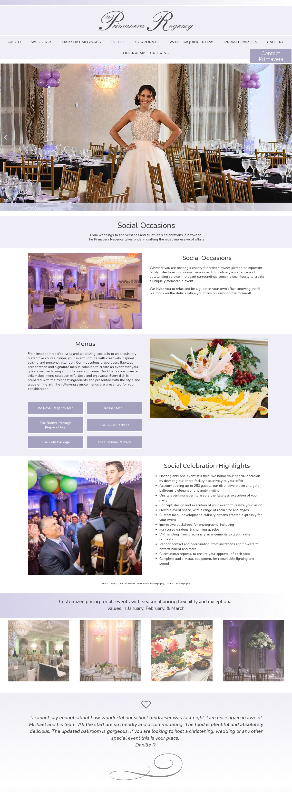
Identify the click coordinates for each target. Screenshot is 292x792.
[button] (5, 137)
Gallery (275, 42)
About (14, 42)
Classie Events (127, 583)
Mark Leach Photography (150, 583)
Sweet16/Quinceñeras (191, 42)
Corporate (147, 42)
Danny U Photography (177, 583)
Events (118, 42)
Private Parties (240, 42)
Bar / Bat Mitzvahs (81, 42)
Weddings (41, 42)
